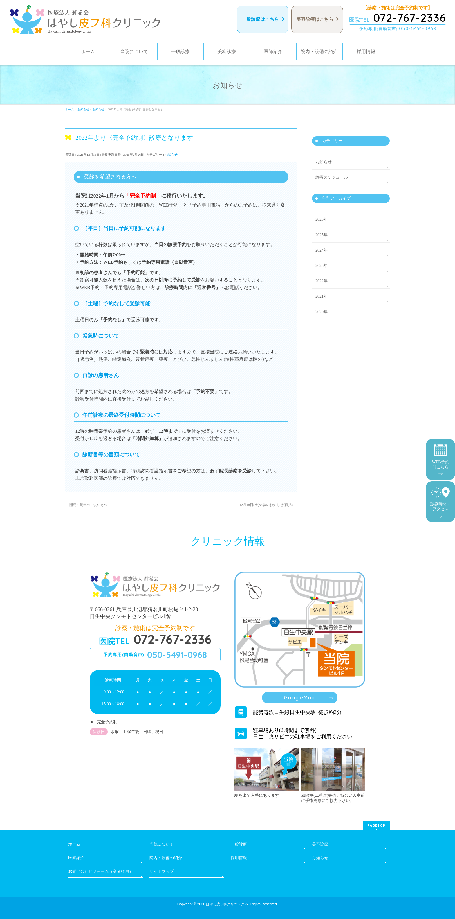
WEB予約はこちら (440, 456)
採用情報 (239, 858)
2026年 (321, 219)
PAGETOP (376, 825)
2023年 (321, 265)
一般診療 (239, 844)
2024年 (321, 250)
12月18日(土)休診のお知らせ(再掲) (268, 505)
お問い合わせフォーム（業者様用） (100, 871)
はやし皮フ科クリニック (225, 904)
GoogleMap (299, 697)
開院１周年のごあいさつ (86, 505)
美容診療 (320, 844)
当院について (161, 844)
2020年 (321, 312)
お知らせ (171, 154)
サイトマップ (161, 871)
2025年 (321, 235)
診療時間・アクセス (440, 499)
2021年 (321, 296)
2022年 (321, 281)
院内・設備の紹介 (165, 858)
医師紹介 (76, 858)
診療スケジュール (331, 177)
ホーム (74, 844)
